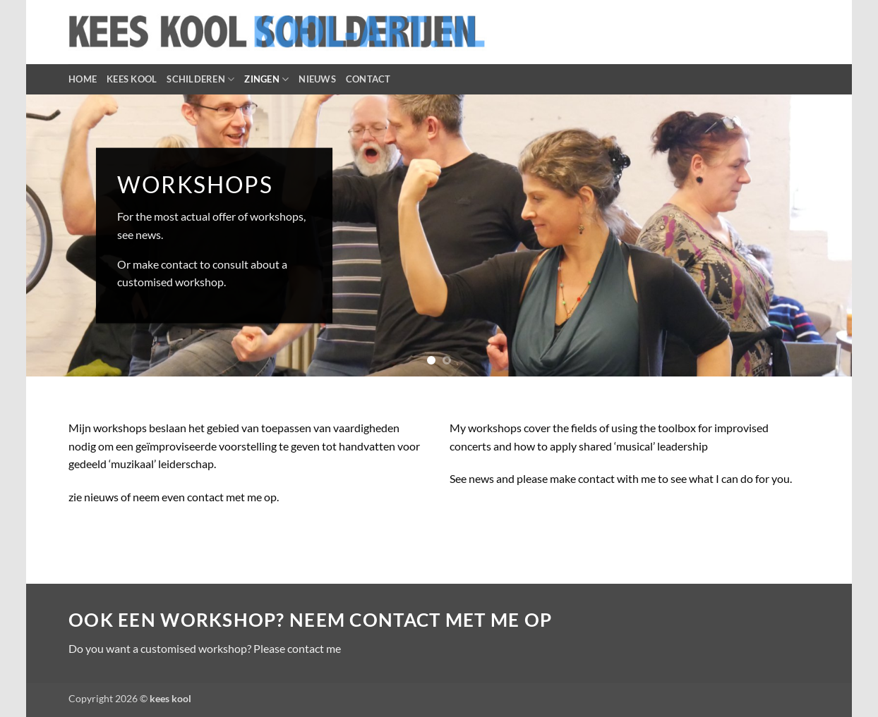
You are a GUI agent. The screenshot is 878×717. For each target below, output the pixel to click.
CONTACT (368, 79)
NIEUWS (317, 79)
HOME (82, 79)
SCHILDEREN (200, 79)
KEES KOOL (132, 79)
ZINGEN (266, 79)
